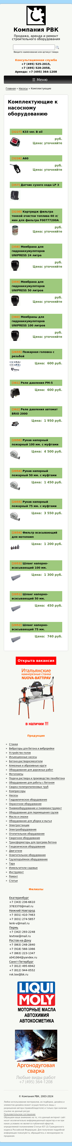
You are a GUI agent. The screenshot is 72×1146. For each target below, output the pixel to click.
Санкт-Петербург (21, 961)
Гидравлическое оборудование (28, 799)
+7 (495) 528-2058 (35, 67)
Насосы (13, 795)
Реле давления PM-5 (37, 382)
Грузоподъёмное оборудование (28, 859)
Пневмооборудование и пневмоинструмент (35, 808)
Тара (12, 863)
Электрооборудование (22, 829)
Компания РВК (36, 30)
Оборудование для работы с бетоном (32, 782)
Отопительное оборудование (27, 833)
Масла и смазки (18, 816)
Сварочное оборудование (24, 838)
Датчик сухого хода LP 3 (40, 184)
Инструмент (16, 872)
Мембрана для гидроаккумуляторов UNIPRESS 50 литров (28, 286)
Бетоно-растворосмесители (26, 761)
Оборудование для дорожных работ (31, 769)
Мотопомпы (16, 774)
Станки (13, 744)
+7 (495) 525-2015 (35, 64)
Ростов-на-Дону (20, 940)
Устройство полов (20, 752)
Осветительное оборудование (27, 855)
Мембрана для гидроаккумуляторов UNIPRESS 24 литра (28, 251)
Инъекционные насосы (23, 757)
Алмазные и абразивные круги (27, 765)
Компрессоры (17, 791)
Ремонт (13, 876)
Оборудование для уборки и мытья (30, 821)
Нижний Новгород (22, 910)
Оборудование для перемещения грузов (33, 812)
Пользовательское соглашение (20, 1114)
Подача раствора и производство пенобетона (37, 778)
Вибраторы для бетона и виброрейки (31, 748)
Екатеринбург (19, 897)
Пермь (13, 927)
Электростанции (19, 825)
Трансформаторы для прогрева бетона (32, 842)
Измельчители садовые (23, 868)
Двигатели (15, 850)
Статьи (13, 880)
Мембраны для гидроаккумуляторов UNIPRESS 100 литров (28, 321)
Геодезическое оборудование (27, 846)
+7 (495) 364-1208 (42, 71)
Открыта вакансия (36, 661)
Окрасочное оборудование (25, 804)
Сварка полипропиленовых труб (28, 787)
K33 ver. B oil (33, 131)
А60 (25, 158)
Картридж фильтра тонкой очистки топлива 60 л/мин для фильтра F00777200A (35, 216)
